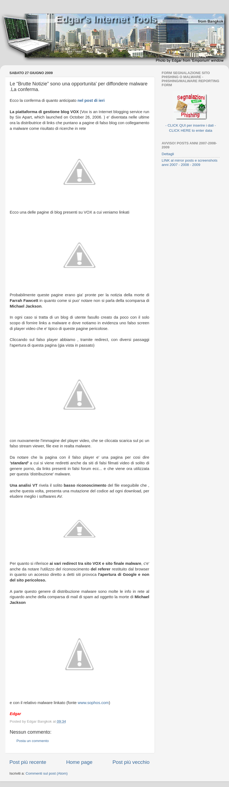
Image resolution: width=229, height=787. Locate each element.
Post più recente (27, 762)
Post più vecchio (131, 762)
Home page (79, 762)
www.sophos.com (93, 703)
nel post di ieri (91, 100)
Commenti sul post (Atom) (47, 773)
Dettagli (168, 154)
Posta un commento (32, 741)
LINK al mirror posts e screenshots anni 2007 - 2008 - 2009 (189, 162)
